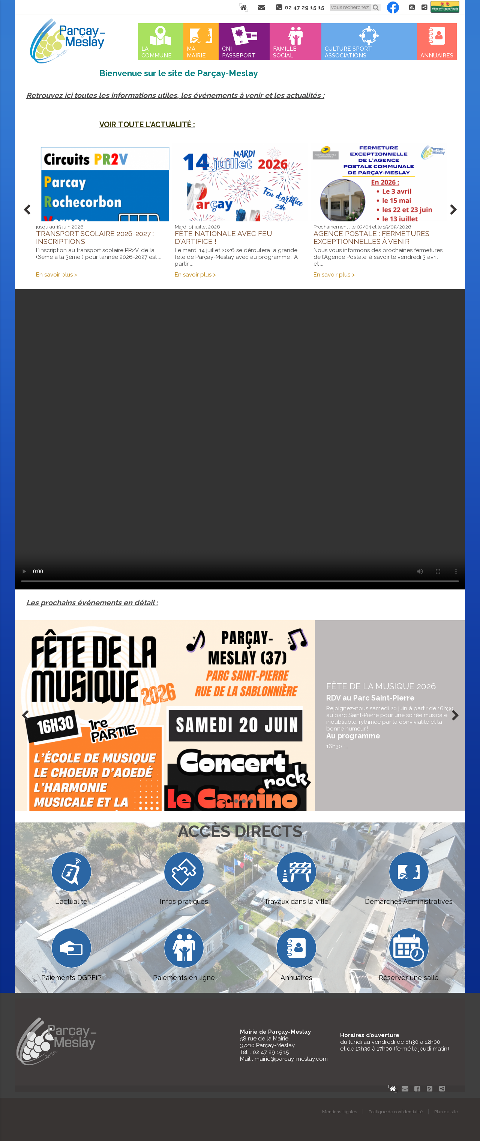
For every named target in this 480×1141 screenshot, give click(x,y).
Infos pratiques (184, 878)
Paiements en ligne (184, 955)
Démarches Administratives (409, 878)
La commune (156, 52)
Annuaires (436, 55)
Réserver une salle (409, 955)
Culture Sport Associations (348, 52)
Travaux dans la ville (296, 878)
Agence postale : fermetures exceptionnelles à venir (371, 237)
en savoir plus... (390, 715)
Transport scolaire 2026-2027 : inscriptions (95, 237)
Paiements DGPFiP (71, 955)
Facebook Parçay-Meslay (393, 8)
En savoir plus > (56, 274)
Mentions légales (339, 1111)
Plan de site (446, 1111)
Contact (261, 7)
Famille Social (285, 52)
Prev (27, 210)
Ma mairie (196, 52)
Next (453, 210)
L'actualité (71, 878)
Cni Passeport (239, 52)
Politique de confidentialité (396, 1111)
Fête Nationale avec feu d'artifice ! (223, 237)
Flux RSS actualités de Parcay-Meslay (411, 7)
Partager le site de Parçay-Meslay (424, 7)
